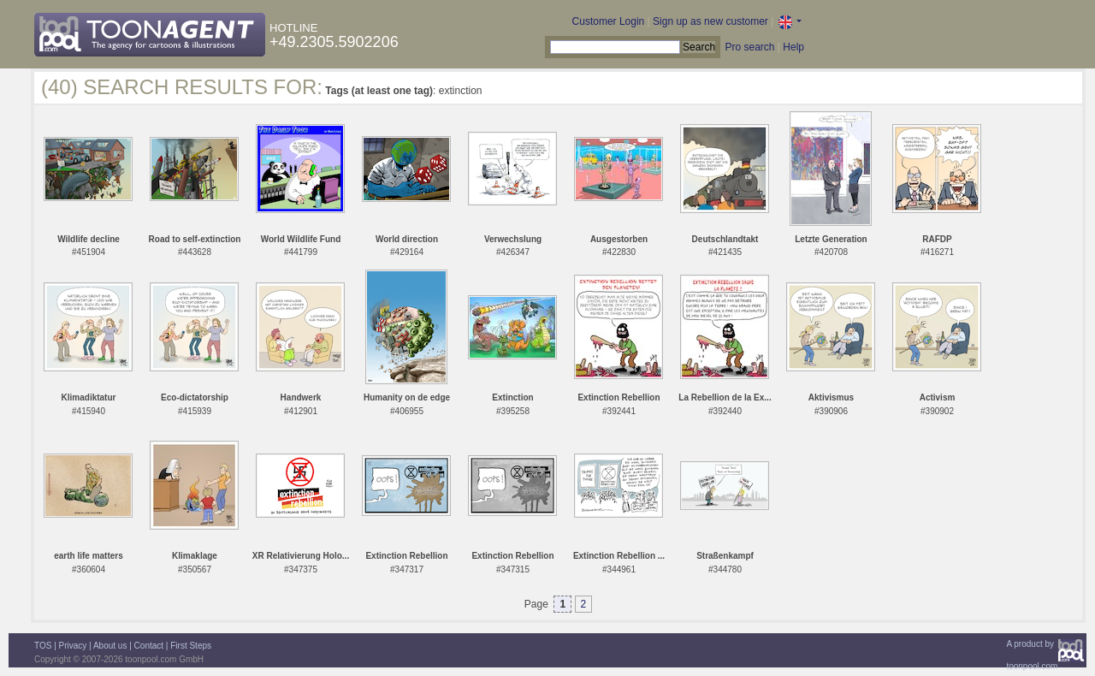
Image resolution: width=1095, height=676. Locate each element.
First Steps (190, 645)
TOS (42, 645)
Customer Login (608, 21)
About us (110, 645)
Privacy (73, 645)
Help (793, 47)
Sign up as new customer (710, 21)
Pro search (749, 47)
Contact (148, 645)
